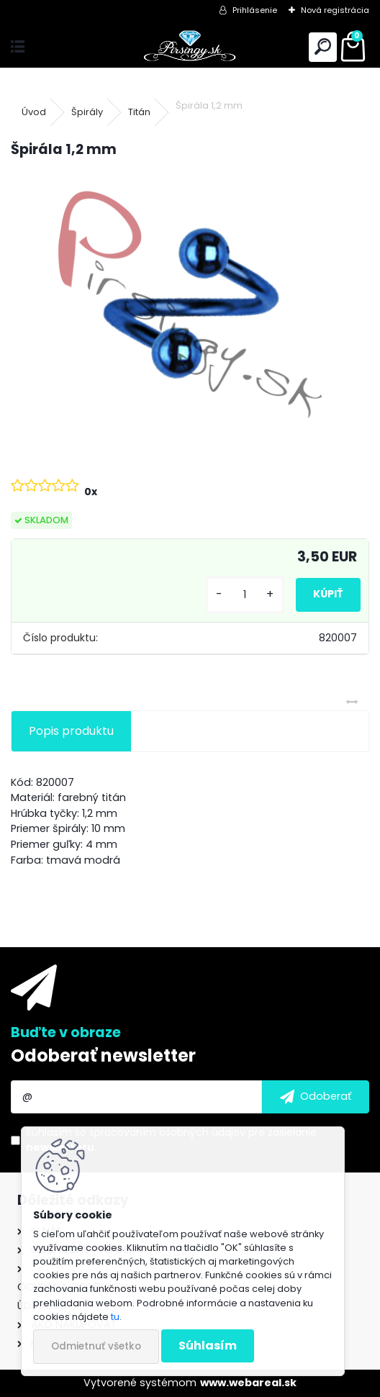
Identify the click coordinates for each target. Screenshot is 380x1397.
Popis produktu (71, 731)
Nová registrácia (335, 10)
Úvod (34, 112)
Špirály (87, 112)
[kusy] (244, 594)
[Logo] (190, 47)
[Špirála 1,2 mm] (190, 305)
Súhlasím (207, 1345)
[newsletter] (315, 1097)
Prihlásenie (254, 10)
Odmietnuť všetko (96, 1346)
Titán (139, 112)
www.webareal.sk (248, 1382)
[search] (323, 47)
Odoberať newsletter (103, 1055)
